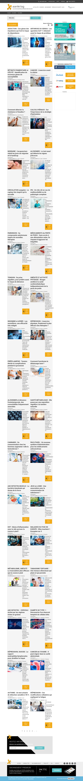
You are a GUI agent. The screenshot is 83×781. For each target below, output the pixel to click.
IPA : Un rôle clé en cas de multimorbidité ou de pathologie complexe (40, 192)
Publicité (46, 763)
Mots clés (11, 18)
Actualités (36, 7)
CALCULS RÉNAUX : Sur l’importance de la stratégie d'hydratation (40, 112)
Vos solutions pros (70, 86)
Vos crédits (70, 80)
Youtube (75, 763)
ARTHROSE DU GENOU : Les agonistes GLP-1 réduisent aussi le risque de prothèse (41, 31)
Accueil (8, 13)
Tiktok (72, 763)
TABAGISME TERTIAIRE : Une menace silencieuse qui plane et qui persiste (40, 571)
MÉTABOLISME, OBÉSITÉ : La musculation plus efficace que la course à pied (18, 571)
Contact (57, 763)
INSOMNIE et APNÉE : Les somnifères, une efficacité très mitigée (17, 323)
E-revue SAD (51, 1)
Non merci (71, 778)
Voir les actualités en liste (48, 25)
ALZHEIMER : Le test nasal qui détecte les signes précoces (40, 153)
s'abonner (57, 770)
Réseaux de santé (56, 7)
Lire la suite (26, 62)
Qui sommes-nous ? (36, 763)
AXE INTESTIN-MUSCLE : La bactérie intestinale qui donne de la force (18, 488)
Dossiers (41, 7)
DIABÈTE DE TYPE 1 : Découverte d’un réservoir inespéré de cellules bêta (40, 612)
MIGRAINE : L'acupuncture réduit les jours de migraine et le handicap (18, 153)
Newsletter (26, 763)
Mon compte (71, 1)
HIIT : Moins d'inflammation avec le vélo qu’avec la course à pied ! (18, 529)
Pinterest (70, 763)
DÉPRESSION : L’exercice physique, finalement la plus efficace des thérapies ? (40, 323)
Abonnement (48, 7)
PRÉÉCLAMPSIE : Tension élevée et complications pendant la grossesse (17, 363)
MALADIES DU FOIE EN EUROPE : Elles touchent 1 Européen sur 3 (40, 529)
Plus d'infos (30, 779)
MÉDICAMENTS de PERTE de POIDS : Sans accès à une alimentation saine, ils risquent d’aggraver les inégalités (40, 237)
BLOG (63, 7)
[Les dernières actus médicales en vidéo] (64, 109)
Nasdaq (70, 6)
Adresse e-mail (13, 745)
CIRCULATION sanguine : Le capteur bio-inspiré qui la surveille (18, 192)
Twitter (67, 763)
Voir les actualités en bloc (52, 25)
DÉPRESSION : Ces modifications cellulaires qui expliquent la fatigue (41, 695)
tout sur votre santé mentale (70, 75)
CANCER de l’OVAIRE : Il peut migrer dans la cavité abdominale (40, 654)
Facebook (64, 763)
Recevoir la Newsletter (65, 64)
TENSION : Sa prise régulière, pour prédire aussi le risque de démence (18, 280)
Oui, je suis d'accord (62, 778)
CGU (52, 763)
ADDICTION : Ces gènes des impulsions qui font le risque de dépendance (18, 31)
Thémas (63, 1)
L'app (58, 1)
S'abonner (40, 748)
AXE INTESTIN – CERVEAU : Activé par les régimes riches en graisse (18, 612)
